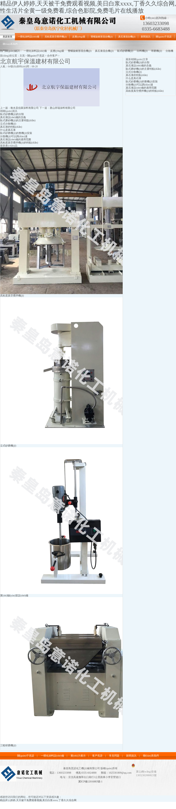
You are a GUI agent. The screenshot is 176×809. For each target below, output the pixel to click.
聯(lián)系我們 (10, 44)
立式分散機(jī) (8, 123)
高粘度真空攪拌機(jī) (56, 36)
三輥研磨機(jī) (8, 745)
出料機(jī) (142, 51)
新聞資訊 (145, 36)
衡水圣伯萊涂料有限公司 (24, 108)
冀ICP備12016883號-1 (90, 781)
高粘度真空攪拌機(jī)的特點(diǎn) (19, 142)
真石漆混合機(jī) (126, 36)
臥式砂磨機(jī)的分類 (12, 114)
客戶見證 (97, 755)
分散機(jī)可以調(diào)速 (13, 136)
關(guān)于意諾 (164, 36)
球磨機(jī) (156, 51)
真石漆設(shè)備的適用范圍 (15, 139)
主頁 (22, 55)
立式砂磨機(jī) (8, 445)
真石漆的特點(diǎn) (11, 126)
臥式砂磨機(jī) (125, 51)
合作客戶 (52, 55)
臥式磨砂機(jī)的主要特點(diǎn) (17, 120)
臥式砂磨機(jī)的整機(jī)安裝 (16, 133)
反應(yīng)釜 (78, 36)
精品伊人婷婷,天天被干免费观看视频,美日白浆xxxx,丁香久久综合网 (38, 800)
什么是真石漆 (8, 130)
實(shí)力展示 (78, 755)
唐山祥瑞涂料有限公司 (62, 108)
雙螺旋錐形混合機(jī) (102, 36)
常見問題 (114, 755)
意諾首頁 (7, 36)
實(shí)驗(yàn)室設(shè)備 (14, 595)
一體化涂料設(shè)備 (28, 36)
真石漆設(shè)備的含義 (13, 117)
